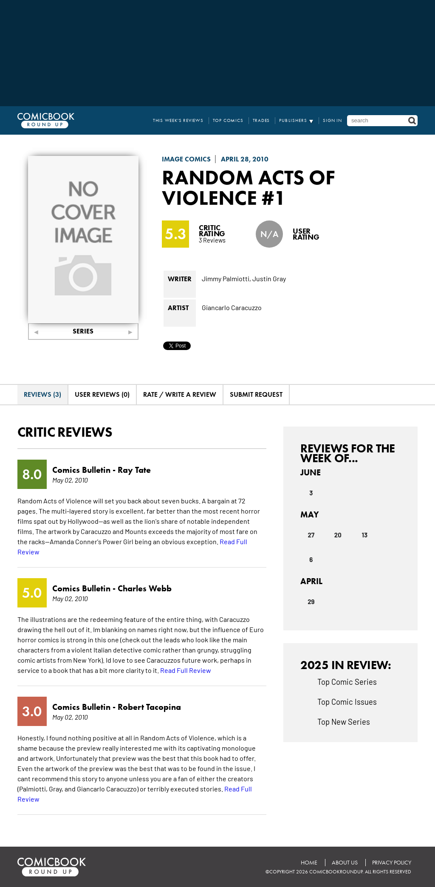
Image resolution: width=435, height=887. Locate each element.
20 (338, 535)
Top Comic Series (347, 681)
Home (309, 862)
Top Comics (228, 120)
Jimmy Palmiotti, (226, 278)
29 (311, 601)
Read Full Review (185, 670)
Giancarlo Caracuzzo (232, 307)
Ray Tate (134, 470)
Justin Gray (269, 278)
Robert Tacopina (149, 707)
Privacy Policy (391, 862)
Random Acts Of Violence (248, 187)
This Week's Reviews (178, 120)
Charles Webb (145, 588)
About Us (345, 862)
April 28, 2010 (244, 159)
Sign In (332, 120)
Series (83, 331)
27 (311, 535)
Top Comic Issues (347, 701)
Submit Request (256, 394)
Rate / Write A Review (179, 394)
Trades (261, 120)
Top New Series (343, 721)
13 (364, 535)
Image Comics (186, 159)
